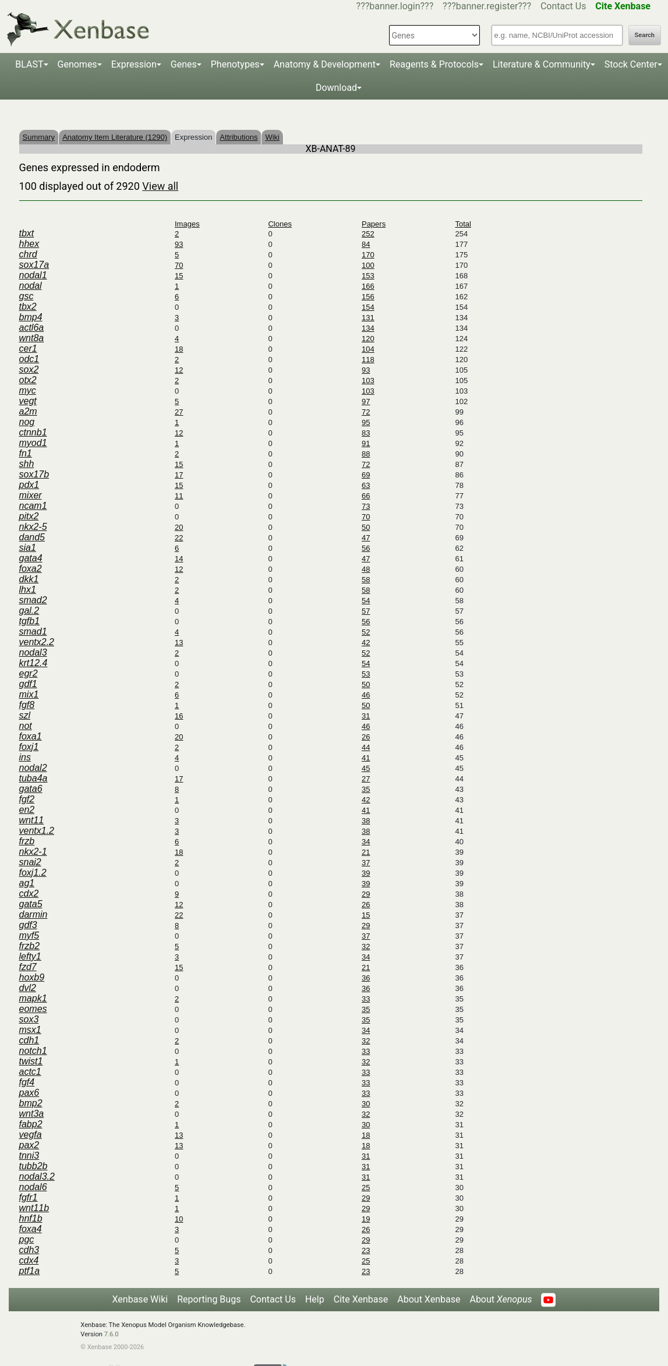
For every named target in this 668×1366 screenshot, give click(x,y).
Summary (39, 137)
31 (366, 716)
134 (368, 328)
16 (179, 716)
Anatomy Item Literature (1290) (114, 137)
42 (366, 642)
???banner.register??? (487, 6)
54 (366, 600)
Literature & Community (542, 64)
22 (179, 537)
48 (366, 569)
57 (366, 611)
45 (366, 768)
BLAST (29, 64)
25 (366, 1187)
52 (366, 632)
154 (368, 307)
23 (366, 1250)
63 (366, 485)
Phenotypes (235, 64)
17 (179, 474)
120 (368, 338)
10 (179, 1219)
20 (179, 527)
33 (366, 999)
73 (366, 506)
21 (366, 852)
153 (368, 275)
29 (366, 894)
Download (336, 87)
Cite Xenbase (361, 1299)
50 (366, 527)
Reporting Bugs (209, 1299)
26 (366, 736)
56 (366, 548)
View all (160, 186)
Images (187, 224)
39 (366, 873)
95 (366, 422)
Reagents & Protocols (434, 64)
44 (366, 747)
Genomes (77, 64)
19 (366, 1219)
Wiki (272, 137)
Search (645, 35)
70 (179, 265)
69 (366, 474)
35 (366, 789)
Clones (279, 224)
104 (368, 349)
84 (366, 244)
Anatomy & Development (325, 64)
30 (366, 1103)
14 (179, 558)
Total (463, 224)
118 (368, 359)
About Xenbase (428, 1299)
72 (366, 412)
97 (366, 401)
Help (314, 1299)
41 (366, 757)
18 (179, 349)
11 (179, 495)
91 (366, 443)
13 (179, 642)
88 (366, 454)
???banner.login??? (395, 6)
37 (366, 862)
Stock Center (631, 64)
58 (366, 579)
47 (366, 537)
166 (368, 286)
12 (179, 370)
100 (368, 265)
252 (368, 233)
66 (366, 495)
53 (366, 674)
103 (368, 380)
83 (366, 433)
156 (368, 296)
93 (179, 244)
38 (366, 820)
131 (368, 317)
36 (366, 978)
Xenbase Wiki (140, 1299)
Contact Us (563, 6)
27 (179, 412)
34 (366, 841)
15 (179, 275)
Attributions (238, 137)
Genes (184, 64)
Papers (374, 224)
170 (368, 254)
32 (366, 946)
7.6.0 (111, 1334)
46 (366, 695)
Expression (134, 64)
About (500, 1299)
